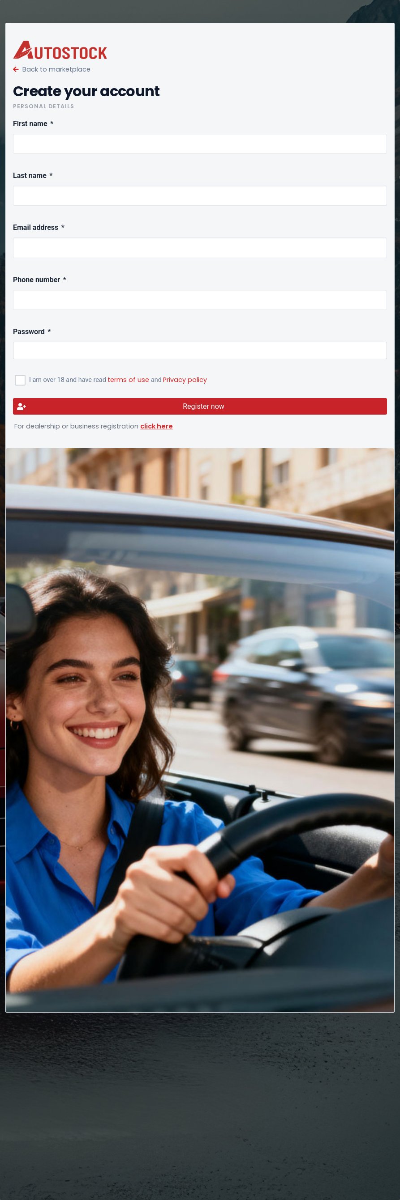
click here (156, 426)
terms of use (128, 379)
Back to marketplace (51, 69)
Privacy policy (185, 379)
